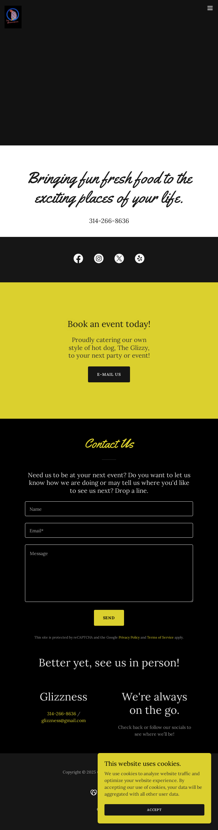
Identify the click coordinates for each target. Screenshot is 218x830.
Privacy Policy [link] (129, 637)
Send (109, 617)
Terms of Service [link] (160, 637)
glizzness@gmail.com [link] (63, 720)
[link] (13, 8)
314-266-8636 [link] (109, 221)
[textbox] (109, 508)
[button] (210, 8)
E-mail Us (109, 374)
